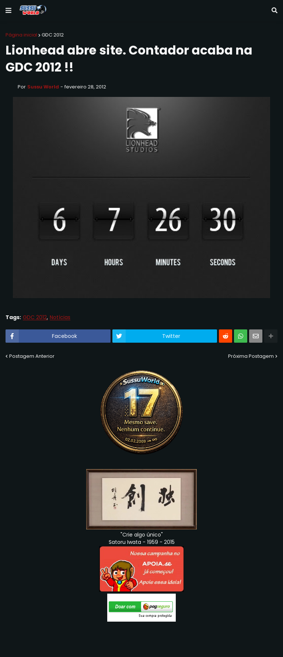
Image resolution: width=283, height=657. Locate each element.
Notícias (60, 317)
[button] (8, 10)
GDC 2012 (53, 34)
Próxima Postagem (251, 356)
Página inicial (21, 34)
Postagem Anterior (32, 356)
